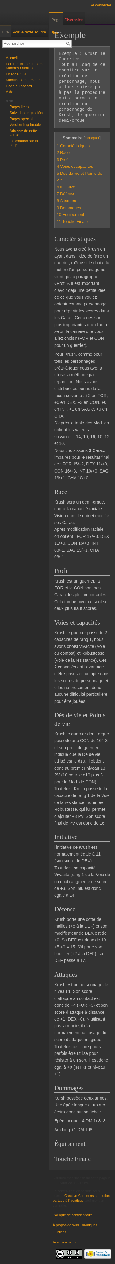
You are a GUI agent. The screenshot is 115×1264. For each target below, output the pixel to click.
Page (55, 19)
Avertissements (64, 1242)
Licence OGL (16, 74)
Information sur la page (24, 143)
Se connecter (100, 5)
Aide (9, 92)
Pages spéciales (23, 119)
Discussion (73, 19)
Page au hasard (19, 86)
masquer (92, 138)
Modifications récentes (24, 80)
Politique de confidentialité (73, 1215)
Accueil (12, 58)
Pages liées (19, 107)
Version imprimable (25, 125)
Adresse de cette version (23, 133)
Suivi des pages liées (27, 113)
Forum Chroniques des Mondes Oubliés (24, 66)
